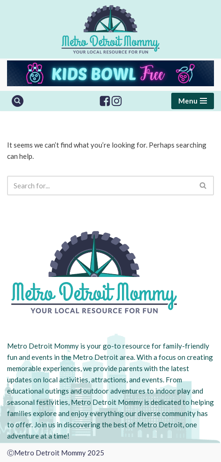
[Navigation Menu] (192, 101)
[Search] (17, 101)
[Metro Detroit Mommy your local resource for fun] (110, 29)
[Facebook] (105, 101)
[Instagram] (116, 101)
